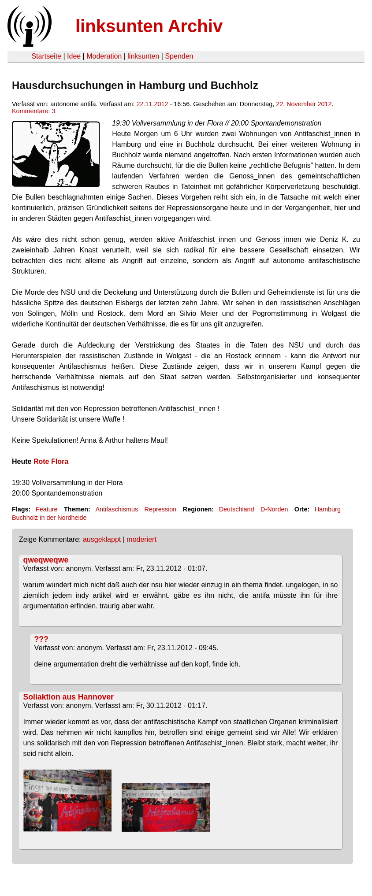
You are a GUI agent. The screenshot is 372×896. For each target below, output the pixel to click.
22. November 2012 (303, 103)
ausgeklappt (102, 539)
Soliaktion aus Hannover (68, 696)
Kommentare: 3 (33, 111)
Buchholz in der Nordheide (49, 517)
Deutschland (236, 509)
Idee (74, 56)
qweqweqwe (46, 559)
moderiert (141, 539)
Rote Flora (50, 461)
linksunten (143, 56)
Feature (47, 509)
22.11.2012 (152, 103)
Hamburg (328, 509)
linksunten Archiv (149, 26)
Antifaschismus (116, 509)
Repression (161, 509)
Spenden (179, 56)
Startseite (46, 56)
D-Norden (274, 509)
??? (41, 639)
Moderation (104, 56)
